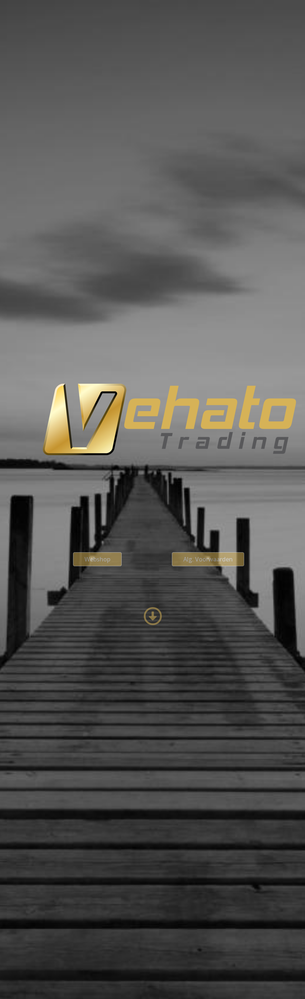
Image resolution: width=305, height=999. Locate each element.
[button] (97, 559)
